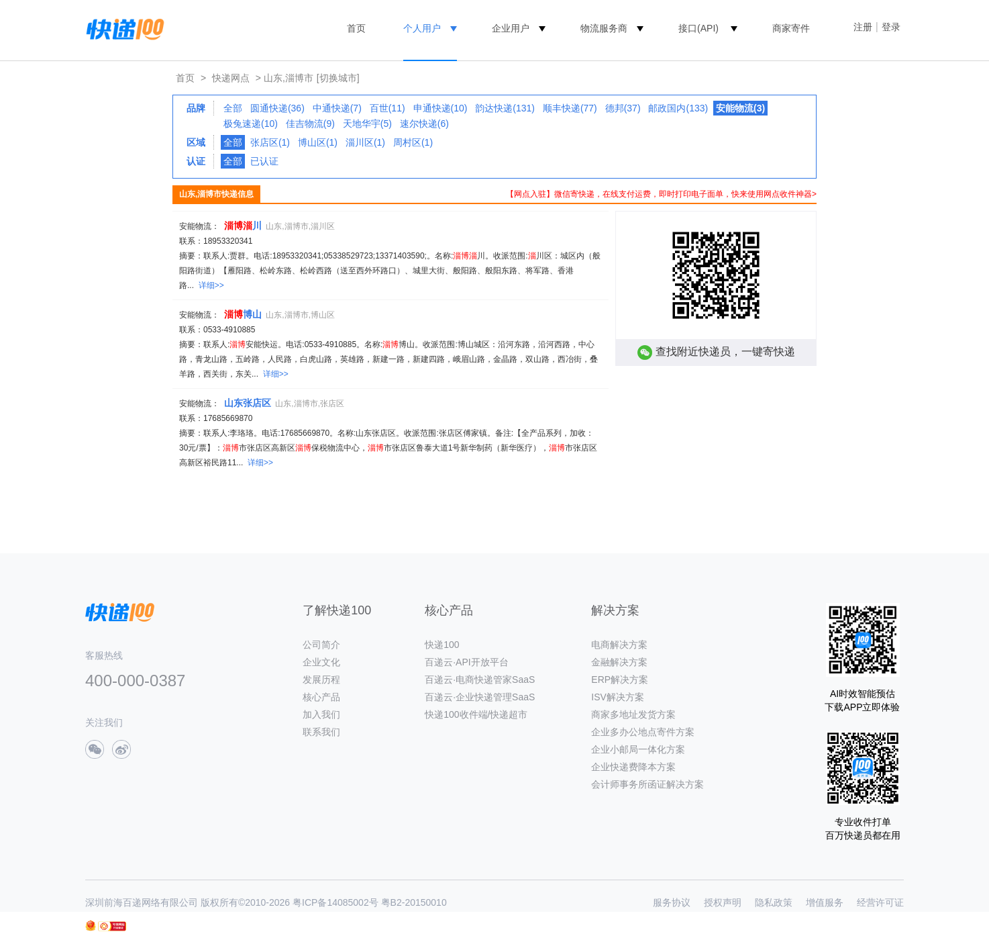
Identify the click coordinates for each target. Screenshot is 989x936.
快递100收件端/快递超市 (476, 714)
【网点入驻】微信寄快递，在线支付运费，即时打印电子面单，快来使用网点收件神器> (661, 194)
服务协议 (671, 902)
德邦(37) (623, 108)
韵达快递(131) (505, 108)
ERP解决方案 (619, 679)
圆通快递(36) (277, 108)
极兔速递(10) (250, 123)
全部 (232, 108)
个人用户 (422, 28)
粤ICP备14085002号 (335, 902)
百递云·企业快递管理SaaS (480, 697)
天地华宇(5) (367, 123)
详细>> (211, 285)
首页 (356, 28)
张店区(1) (270, 142)
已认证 (264, 161)
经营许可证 (880, 902)
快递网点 (231, 78)
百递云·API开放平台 (466, 662)
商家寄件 (791, 28)
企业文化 (321, 662)
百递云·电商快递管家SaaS (480, 679)
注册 (862, 26)
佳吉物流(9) (310, 123)
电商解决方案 (619, 644)
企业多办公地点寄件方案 (642, 732)
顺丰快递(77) (570, 108)
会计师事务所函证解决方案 (647, 784)
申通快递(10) (440, 108)
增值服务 (824, 902)
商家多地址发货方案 (633, 714)
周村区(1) (413, 142)
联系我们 (321, 732)
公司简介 (321, 644)
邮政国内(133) (678, 108)
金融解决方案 (619, 662)
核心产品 (321, 697)
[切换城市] (338, 78)
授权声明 (722, 902)
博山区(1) (317, 142)
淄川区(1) (365, 142)
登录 (891, 26)
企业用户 (510, 28)
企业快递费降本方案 (633, 766)
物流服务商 (603, 28)
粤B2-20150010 (414, 902)
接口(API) (698, 28)
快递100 (442, 644)
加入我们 (321, 714)
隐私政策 (773, 902)
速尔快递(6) (424, 123)
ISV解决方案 (617, 697)
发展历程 (321, 679)
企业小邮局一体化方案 (638, 749)
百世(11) (387, 108)
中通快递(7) (337, 108)
